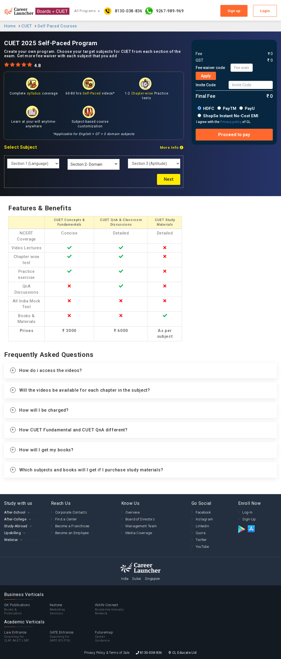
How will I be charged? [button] (43, 410)
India (125, 579)
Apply (206, 76)
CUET (26, 26)
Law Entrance (27, 636)
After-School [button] (15, 512)
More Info (171, 147)
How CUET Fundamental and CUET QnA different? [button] (73, 429)
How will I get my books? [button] (46, 449)
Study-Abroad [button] (15, 526)
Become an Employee (72, 533)
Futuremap (117, 636)
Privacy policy (230, 122)
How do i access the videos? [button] (50, 370)
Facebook (203, 512)
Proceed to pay (234, 134)
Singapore (152, 579)
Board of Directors (140, 519)
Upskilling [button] (12, 533)
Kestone (72, 609)
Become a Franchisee (72, 526)
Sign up (233, 11)
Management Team (141, 526)
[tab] (140, 371)
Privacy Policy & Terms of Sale (106, 653)
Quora (201, 533)
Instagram (204, 519)
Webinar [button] (11, 540)
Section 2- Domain (86, 164)
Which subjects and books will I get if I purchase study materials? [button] (91, 469)
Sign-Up (249, 519)
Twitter (201, 540)
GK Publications (27, 609)
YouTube (202, 547)
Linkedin (202, 526)
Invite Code (206, 85)
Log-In (247, 512)
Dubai (136, 579)
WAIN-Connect (117, 609)
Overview (132, 512)
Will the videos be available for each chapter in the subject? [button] (84, 390)
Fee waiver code (210, 67)
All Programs (87, 11)
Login (265, 11)
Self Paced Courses (57, 26)
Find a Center (66, 519)
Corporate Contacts (71, 512)
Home (10, 26)
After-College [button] (15, 519)
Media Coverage (138, 533)
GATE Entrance (72, 636)
